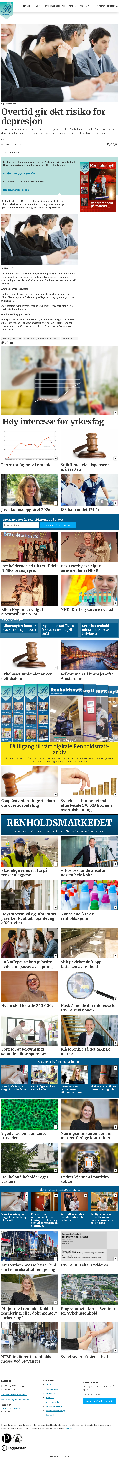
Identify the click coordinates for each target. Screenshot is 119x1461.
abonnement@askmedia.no (14, 1394)
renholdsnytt (69, 338)
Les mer (68, 1428)
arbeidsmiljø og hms (48, 338)
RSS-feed (50, 1415)
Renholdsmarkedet (52, 6)
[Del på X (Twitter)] (112, 144)
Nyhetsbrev (100, 6)
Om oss (89, 6)
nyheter (16, 338)
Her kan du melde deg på (16, 190)
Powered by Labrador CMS (59, 1456)
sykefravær (29, 338)
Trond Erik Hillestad (10, 1408)
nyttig (6, 338)
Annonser (79, 6)
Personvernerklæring (55, 1410)
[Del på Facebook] (108, 144)
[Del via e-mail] (115, 144)
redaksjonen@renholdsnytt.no (15, 1399)
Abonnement (67, 6)
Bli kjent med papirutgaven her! (19, 173)
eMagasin (111, 6)
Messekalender (53, 1402)
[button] (113, 1077)
